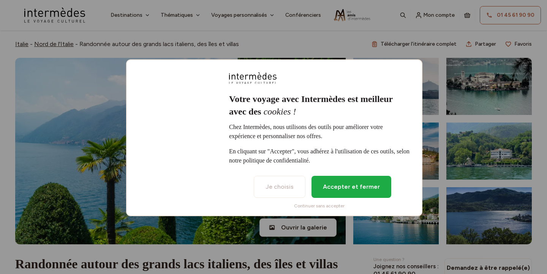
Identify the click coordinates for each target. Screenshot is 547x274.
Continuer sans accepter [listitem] (319, 206)
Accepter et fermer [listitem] (351, 186)
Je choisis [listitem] (280, 186)
